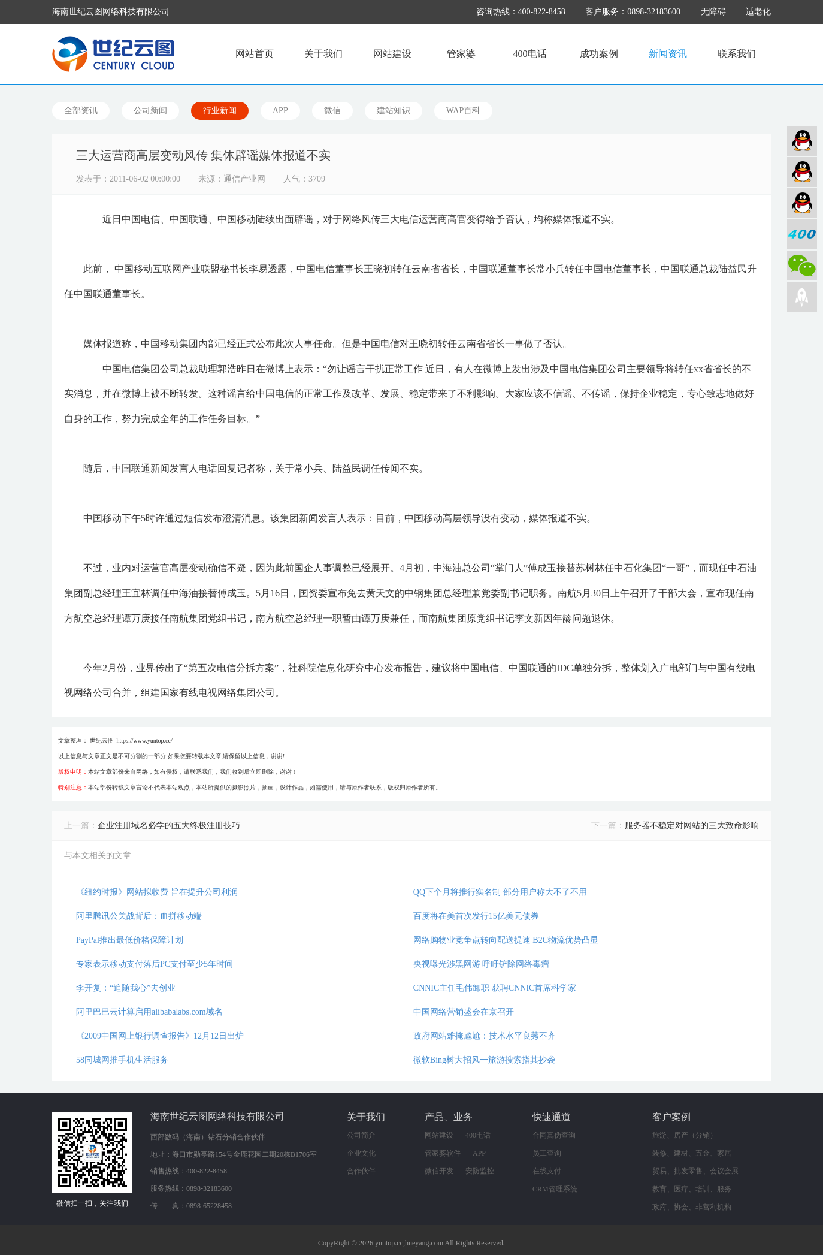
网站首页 (254, 54)
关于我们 (323, 54)
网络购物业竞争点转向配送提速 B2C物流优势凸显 (505, 940)
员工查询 (546, 1153)
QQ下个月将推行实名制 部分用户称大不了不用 (500, 892)
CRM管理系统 (554, 1189)
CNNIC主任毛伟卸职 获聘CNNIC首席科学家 (495, 988)
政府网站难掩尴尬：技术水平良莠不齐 (484, 1035)
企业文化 (361, 1153)
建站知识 (393, 110)
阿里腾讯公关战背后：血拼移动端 (139, 916)
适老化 (758, 11)
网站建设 (392, 54)
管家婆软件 (443, 1153)
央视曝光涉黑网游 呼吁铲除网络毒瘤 (481, 964)
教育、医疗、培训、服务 (691, 1189)
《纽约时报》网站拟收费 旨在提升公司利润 (157, 892)
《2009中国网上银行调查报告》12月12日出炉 (160, 1035)
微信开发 (439, 1171)
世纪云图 (102, 740)
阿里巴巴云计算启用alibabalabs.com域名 (149, 1011)
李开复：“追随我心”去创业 (126, 988)
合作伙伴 (361, 1171)
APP (280, 110)
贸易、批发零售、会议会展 (695, 1171)
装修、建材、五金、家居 (691, 1153)
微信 (332, 110)
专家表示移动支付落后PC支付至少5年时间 (154, 964)
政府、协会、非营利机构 (691, 1207)
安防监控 (479, 1171)
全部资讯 (81, 110)
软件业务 (802, 172)
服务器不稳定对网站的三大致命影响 (692, 825)
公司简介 (361, 1135)
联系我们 (737, 54)
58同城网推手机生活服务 (122, 1059)
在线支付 (546, 1171)
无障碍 (713, 11)
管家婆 (461, 54)
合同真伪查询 (554, 1135)
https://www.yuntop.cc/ (145, 740)
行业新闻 (220, 110)
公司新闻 (150, 110)
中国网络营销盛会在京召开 (463, 1011)
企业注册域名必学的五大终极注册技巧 (169, 825)
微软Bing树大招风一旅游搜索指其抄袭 (484, 1059)
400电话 (530, 54)
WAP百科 (463, 110)
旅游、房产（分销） (684, 1135)
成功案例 (599, 54)
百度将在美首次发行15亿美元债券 (476, 916)
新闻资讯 (668, 54)
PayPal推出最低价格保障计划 (129, 940)
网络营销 (802, 203)
